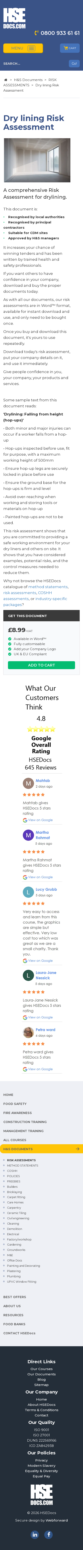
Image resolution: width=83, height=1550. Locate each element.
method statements (48, 587)
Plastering (14, 1271)
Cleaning (13, 1223)
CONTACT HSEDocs (19, 1333)
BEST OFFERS (14, 1297)
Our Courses (42, 1369)
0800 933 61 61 (60, 33)
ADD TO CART (41, 665)
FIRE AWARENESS (17, 1113)
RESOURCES (13, 1315)
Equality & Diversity (41, 1471)
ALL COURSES (14, 1140)
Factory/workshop (19, 1239)
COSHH (12, 1170)
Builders (12, 1186)
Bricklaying (14, 1192)
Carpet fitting (16, 1197)
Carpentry (14, 1207)
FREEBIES (13, 1181)
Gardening (14, 1244)
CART (70, 48)
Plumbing (14, 1276)
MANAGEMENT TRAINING (23, 1131)
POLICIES (13, 1176)
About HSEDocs (42, 1405)
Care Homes (15, 1202)
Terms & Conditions (41, 1410)
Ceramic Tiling (16, 1213)
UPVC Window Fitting (21, 1281)
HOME (8, 1095)
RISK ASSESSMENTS (21, 1160)
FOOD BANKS (14, 1324)
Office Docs (14, 1260)
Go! (74, 64)
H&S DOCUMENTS (18, 1149)
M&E (10, 1255)
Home (41, 1399)
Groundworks (16, 1250)
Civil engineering (18, 1218)
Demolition (14, 1229)
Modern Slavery (42, 1465)
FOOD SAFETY (15, 1104)
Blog (41, 1379)
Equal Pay (41, 1476)
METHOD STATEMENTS (22, 1165)
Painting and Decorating (23, 1265)
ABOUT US (12, 1306)
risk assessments (19, 593)
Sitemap (41, 1385)
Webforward (57, 1520)
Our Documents (41, 1374)
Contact (41, 1415)
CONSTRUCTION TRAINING (25, 1122)
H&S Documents (28, 80)
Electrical (13, 1234)
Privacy (41, 1460)
